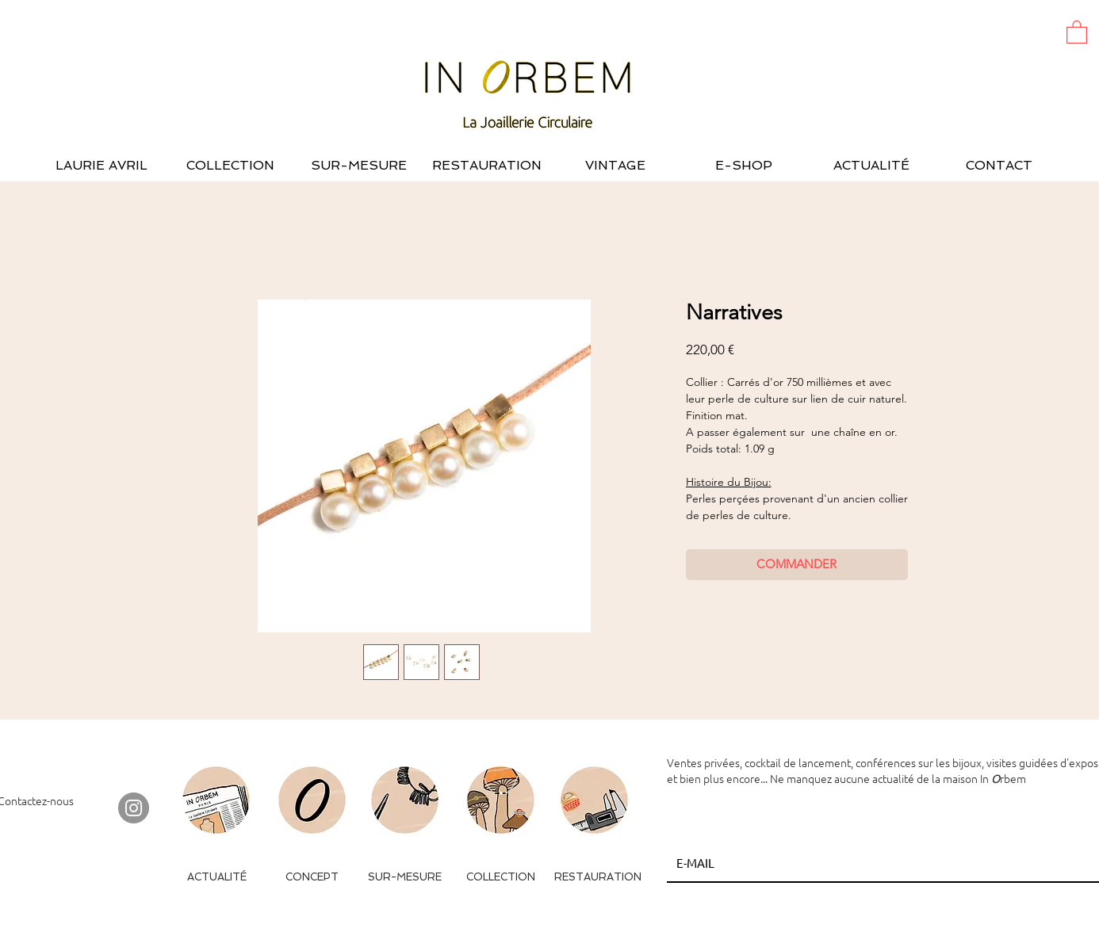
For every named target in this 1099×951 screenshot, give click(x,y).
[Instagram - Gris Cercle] (133, 807)
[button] (1076, 31)
